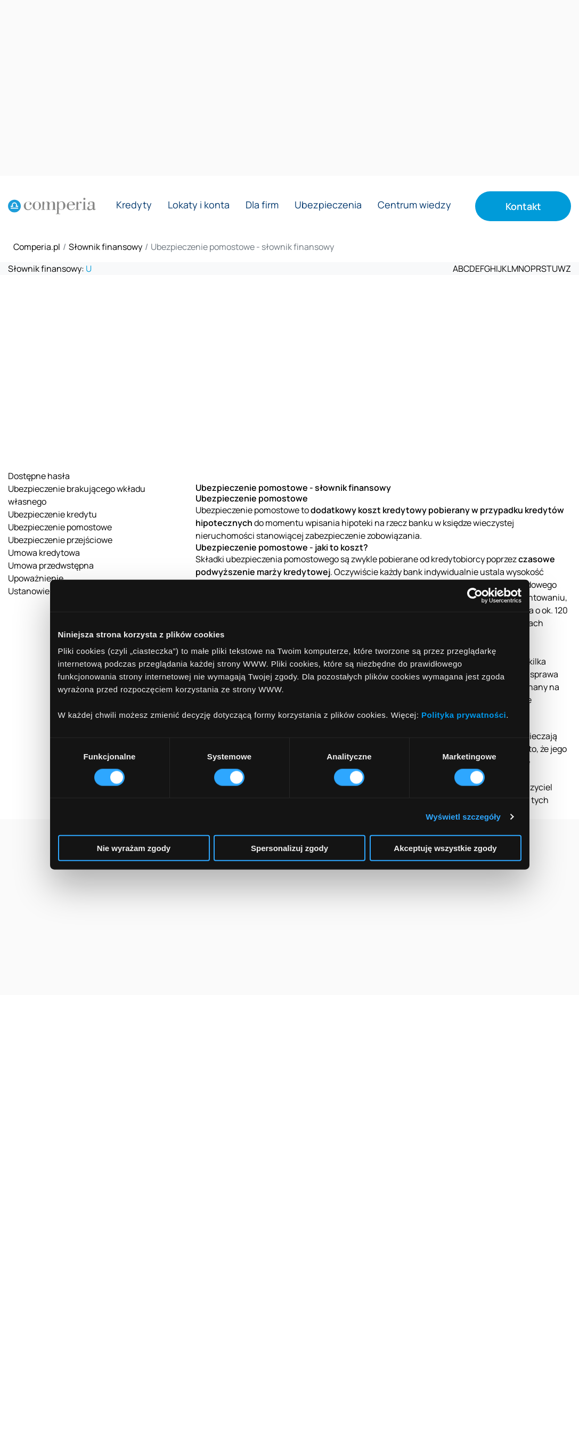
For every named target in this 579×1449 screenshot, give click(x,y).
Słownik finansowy (105, 247)
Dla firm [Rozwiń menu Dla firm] (262, 205)
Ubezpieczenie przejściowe (60, 540)
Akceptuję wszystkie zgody (445, 848)
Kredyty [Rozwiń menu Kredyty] (134, 205)
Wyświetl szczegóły (463, 816)
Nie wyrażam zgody (133, 848)
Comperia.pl (36, 247)
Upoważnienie (35, 578)
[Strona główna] (52, 206)
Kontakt (523, 206)
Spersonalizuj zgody (289, 848)
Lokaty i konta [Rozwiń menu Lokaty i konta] (199, 205)
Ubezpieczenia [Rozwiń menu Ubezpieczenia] (328, 205)
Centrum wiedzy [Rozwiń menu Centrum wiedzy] (414, 205)
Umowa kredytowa (44, 552)
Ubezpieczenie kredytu (52, 514)
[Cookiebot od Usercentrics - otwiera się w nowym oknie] (474, 595)
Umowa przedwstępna (51, 565)
